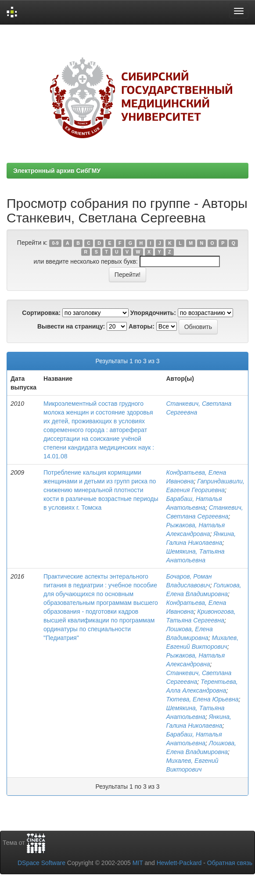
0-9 (55, 243)
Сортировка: (41, 312)
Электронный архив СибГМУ (57, 170)
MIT (138, 862)
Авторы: (141, 326)
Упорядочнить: (153, 312)
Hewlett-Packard (179, 862)
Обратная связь (229, 862)
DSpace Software (41, 862)
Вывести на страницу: (71, 326)
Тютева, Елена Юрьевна (202, 699)
